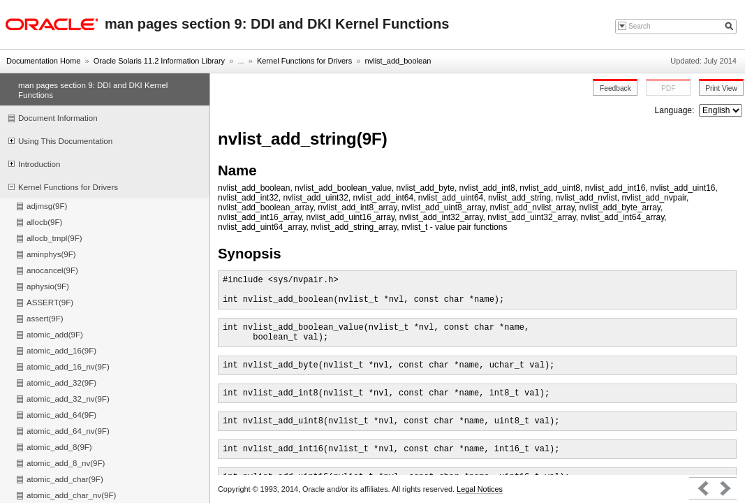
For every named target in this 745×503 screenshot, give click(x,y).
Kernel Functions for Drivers (304, 61)
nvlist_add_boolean (398, 61)
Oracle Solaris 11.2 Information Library (159, 61)
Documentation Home (43, 61)
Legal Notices (480, 489)
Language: (676, 110)
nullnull (720, 110)
